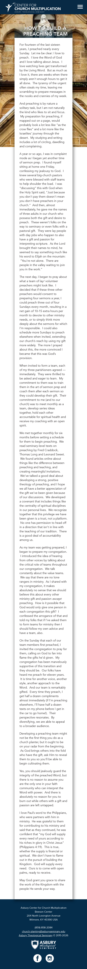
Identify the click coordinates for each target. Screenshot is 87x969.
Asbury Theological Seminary (35, 935)
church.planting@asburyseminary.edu (43, 931)
